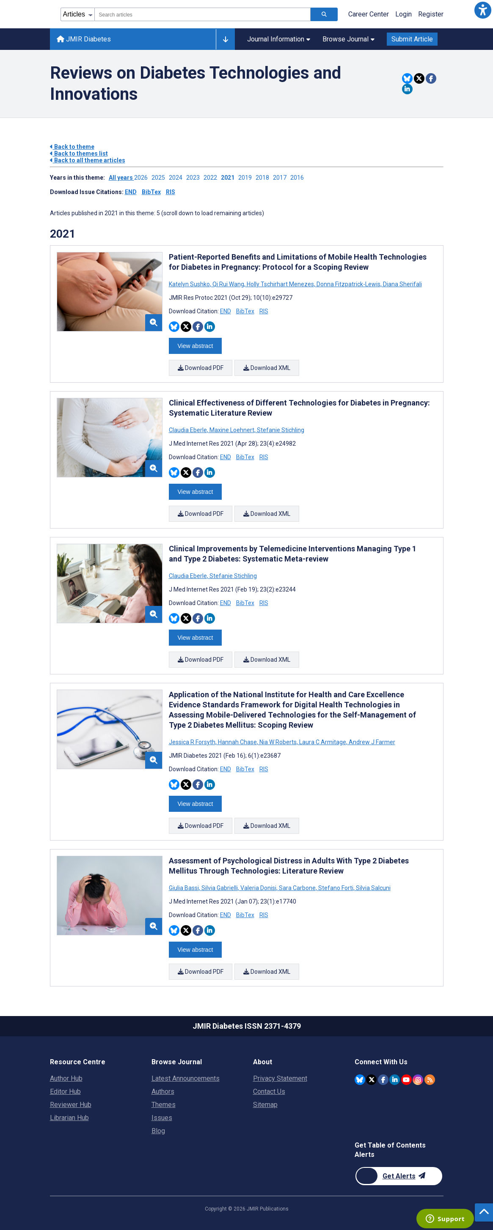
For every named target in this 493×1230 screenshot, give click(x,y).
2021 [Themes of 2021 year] (62, 233)
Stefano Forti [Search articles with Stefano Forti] (336, 888)
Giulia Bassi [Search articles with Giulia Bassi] (184, 888)
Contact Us (269, 1092)
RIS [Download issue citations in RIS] (170, 192)
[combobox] (202, 14)
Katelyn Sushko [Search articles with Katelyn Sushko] (190, 284)
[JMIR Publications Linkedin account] (394, 1079)
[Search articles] (324, 14)
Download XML (266, 367)
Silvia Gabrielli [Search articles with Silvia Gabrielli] (219, 888)
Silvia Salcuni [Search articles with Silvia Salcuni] (373, 888)
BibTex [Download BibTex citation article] (245, 311)
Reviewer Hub (70, 1105)
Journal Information (278, 39)
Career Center (368, 14)
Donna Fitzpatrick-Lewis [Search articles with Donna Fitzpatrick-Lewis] (348, 284)
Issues (161, 1118)
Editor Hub (65, 1092)
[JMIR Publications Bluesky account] (360, 1079)
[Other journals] (225, 39)
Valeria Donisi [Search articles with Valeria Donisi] (258, 888)
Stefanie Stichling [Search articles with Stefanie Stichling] (280, 430)
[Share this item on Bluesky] (407, 78)
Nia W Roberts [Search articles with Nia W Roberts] (278, 742)
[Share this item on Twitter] (419, 78)
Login (403, 14)
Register (430, 14)
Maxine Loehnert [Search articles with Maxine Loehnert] (232, 430)
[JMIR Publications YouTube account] (406, 1079)
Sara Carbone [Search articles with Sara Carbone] (297, 888)
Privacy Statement (280, 1078)
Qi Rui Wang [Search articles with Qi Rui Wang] (228, 284)
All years (121, 177)
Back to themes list (79, 153)
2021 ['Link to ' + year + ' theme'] (229, 177)
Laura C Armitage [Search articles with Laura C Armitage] (322, 742)
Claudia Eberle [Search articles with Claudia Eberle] (188, 430)
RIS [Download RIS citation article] (263, 311)
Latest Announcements (185, 1078)
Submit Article (412, 39)
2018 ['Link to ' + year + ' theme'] (264, 177)
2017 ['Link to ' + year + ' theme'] (281, 177)
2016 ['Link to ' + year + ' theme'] (298, 177)
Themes (163, 1105)
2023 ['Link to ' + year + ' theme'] (195, 177)
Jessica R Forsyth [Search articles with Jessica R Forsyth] (193, 742)
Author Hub (66, 1078)
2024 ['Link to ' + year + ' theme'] (177, 177)
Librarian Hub (69, 1118)
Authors (162, 1092)
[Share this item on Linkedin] (407, 89)
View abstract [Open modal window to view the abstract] (195, 345)
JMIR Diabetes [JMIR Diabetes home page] (84, 39)
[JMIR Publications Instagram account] (418, 1079)
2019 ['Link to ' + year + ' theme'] (247, 177)
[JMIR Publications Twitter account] (371, 1079)
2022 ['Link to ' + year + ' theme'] (212, 177)
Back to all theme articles (87, 160)
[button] (483, 10)
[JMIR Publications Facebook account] (383, 1079)
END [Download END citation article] (225, 311)
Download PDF (200, 367)
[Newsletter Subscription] (398, 1176)
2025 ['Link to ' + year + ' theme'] (160, 177)
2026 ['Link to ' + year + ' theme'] (142, 177)
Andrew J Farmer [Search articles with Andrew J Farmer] (371, 742)
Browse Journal (348, 39)
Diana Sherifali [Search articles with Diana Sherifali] (402, 284)
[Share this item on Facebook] (431, 78)
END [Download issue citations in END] (131, 192)
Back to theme (72, 146)
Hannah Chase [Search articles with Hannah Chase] (237, 742)
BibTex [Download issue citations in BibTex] (151, 192)
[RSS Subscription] (429, 1079)
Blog (158, 1131)
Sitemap (265, 1105)
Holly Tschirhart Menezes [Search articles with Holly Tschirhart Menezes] (280, 284)
